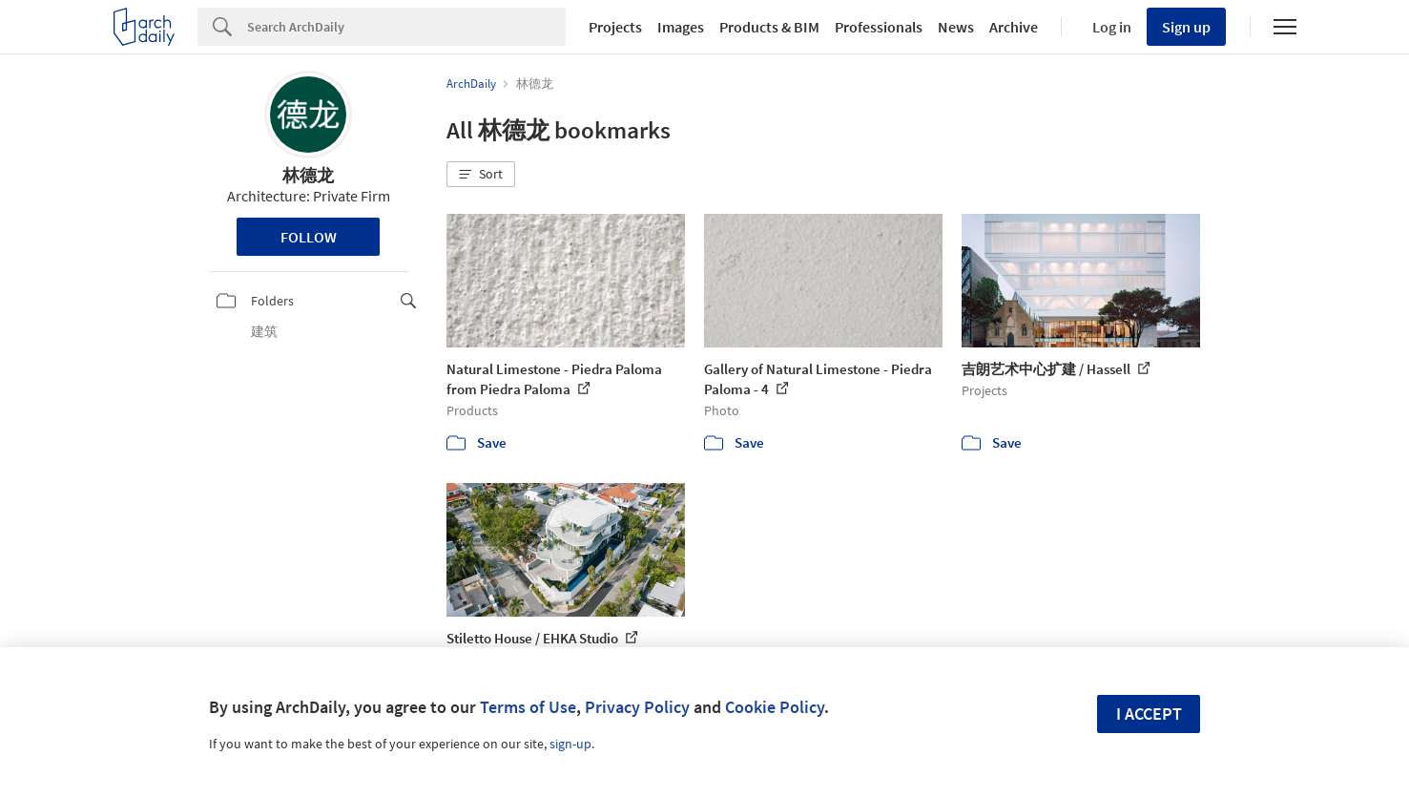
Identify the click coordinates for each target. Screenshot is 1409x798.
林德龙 (308, 175)
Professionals (878, 26)
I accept (1149, 713)
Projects (615, 26)
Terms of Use (528, 707)
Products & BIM (769, 26)
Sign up (1186, 26)
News (956, 26)
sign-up (570, 743)
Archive (1013, 26)
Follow (308, 236)
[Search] (406, 27)
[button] (480, 174)
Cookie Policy (774, 707)
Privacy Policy (637, 707)
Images (680, 26)
